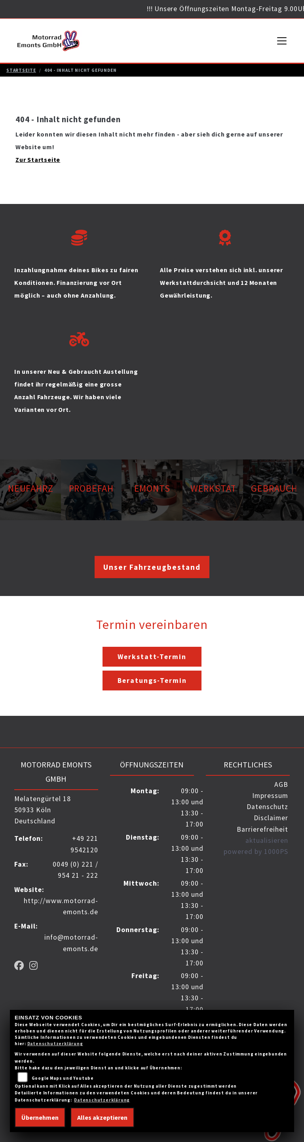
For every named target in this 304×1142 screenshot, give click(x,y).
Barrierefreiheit (262, 829)
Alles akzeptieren (102, 1117)
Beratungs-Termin (152, 680)
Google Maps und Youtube (63, 1078)
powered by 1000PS (256, 851)
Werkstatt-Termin (152, 656)
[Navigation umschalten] (282, 41)
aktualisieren (266, 840)
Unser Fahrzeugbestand (152, 567)
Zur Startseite (37, 159)
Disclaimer (271, 817)
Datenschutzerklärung (55, 1043)
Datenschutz (267, 806)
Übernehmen (40, 1117)
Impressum (270, 795)
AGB (281, 784)
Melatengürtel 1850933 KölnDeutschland (42, 809)
